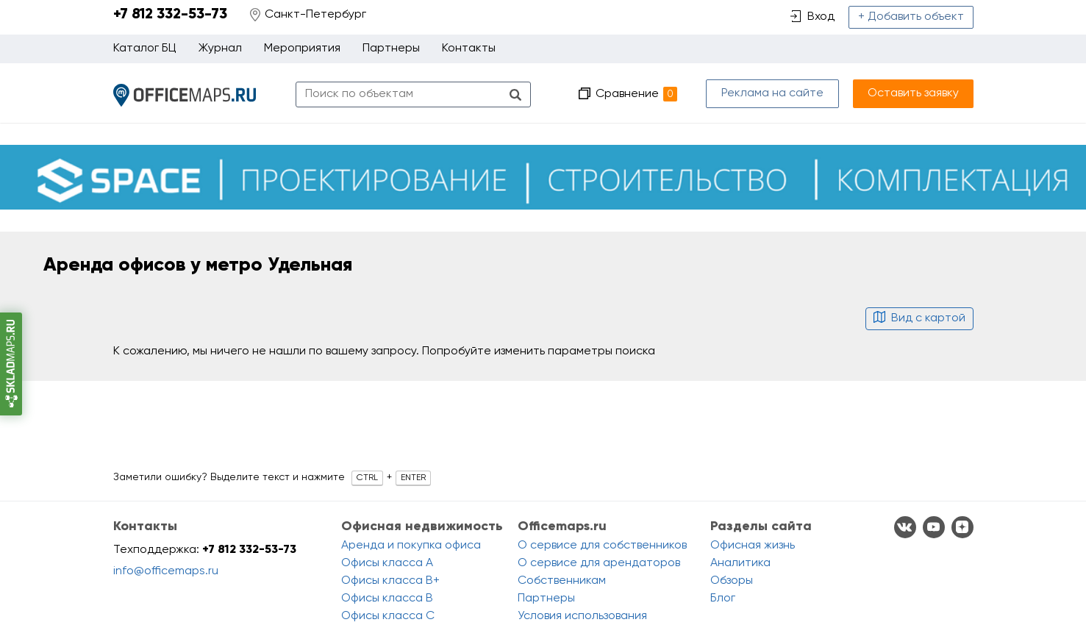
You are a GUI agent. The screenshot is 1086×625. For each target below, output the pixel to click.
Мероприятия (302, 48)
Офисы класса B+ (390, 581)
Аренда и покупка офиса (411, 545)
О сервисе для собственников (602, 545)
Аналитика (740, 563)
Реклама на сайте (772, 93)
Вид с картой (919, 318)
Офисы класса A (387, 563)
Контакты (469, 48)
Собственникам (562, 581)
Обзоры (731, 581)
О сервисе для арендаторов (599, 563)
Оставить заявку (913, 93)
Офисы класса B (387, 598)
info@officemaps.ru (165, 571)
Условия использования (582, 616)
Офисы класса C (388, 616)
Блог (722, 598)
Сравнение (636, 94)
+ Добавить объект (911, 17)
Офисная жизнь (752, 545)
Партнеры (391, 48)
